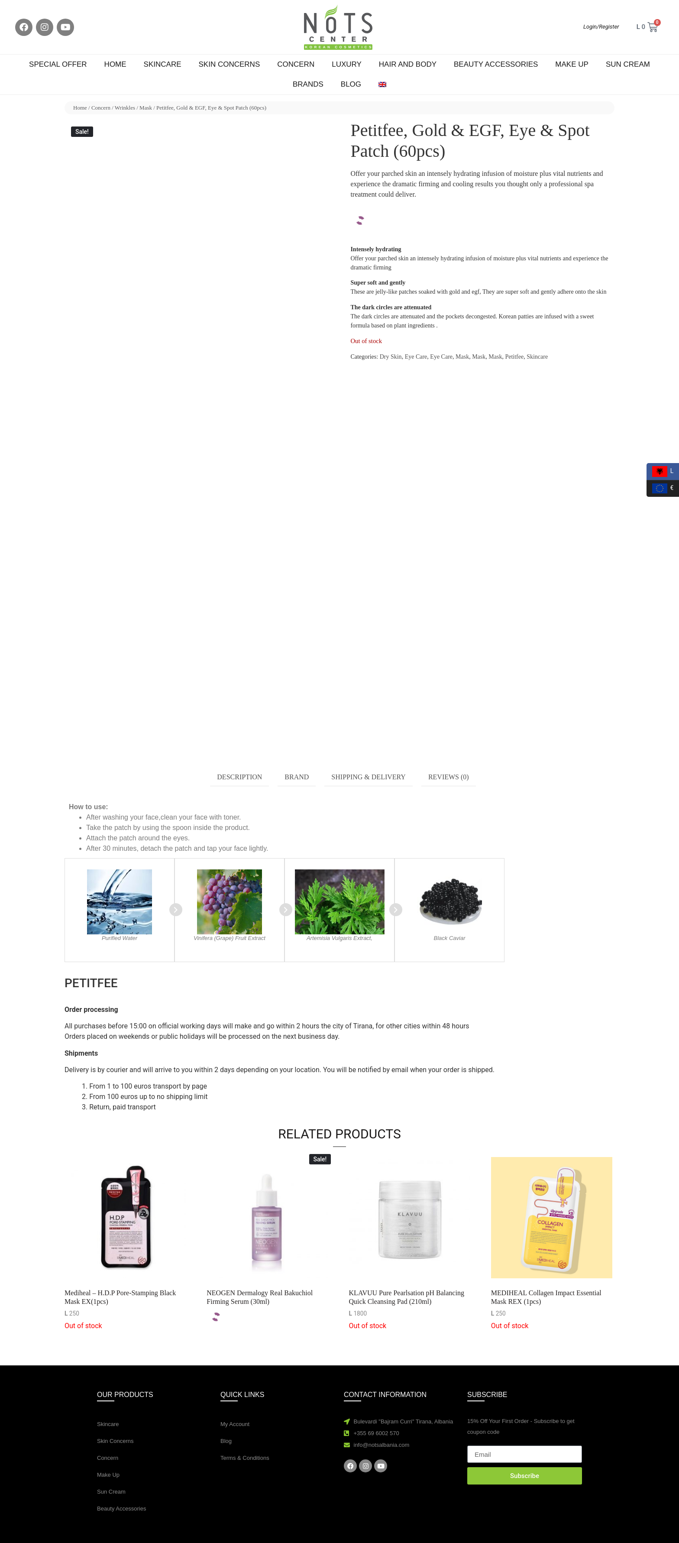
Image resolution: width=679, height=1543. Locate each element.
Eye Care (416, 356)
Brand (297, 777)
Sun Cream (628, 64)
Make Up (571, 64)
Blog (351, 84)
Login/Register (601, 26)
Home (115, 64)
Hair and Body (407, 64)
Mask (145, 107)
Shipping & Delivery (368, 777)
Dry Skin (391, 356)
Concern (295, 64)
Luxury (347, 64)
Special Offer (58, 64)
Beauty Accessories (496, 64)
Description (239, 777)
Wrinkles (125, 107)
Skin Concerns (229, 64)
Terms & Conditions (244, 1458)
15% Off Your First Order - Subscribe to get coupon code (521, 1426)
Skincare (162, 64)
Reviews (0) (448, 777)
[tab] (239, 777)
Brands (308, 84)
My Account (234, 1424)
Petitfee (514, 356)
